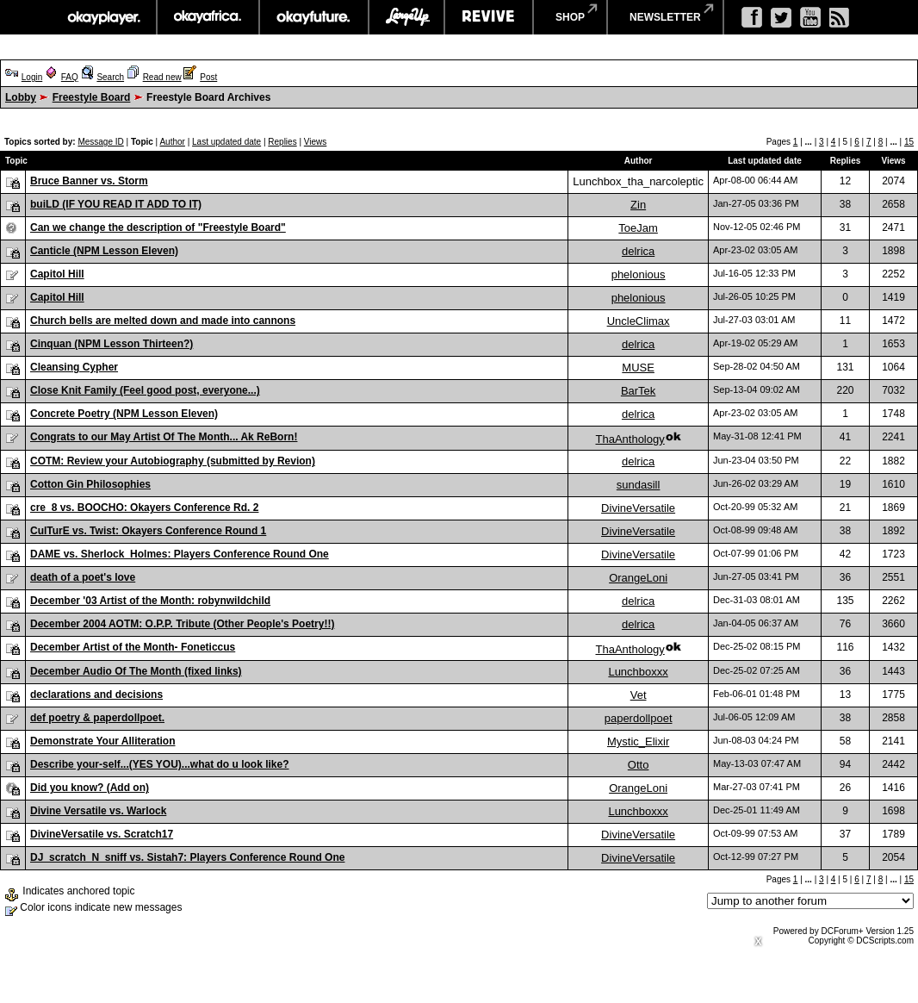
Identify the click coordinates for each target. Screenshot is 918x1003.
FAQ (69, 77)
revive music (488, 17)
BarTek (638, 390)
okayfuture (314, 17)
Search (110, 77)
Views (315, 141)
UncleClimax (638, 321)
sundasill (639, 484)
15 (909, 141)
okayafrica (208, 17)
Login (32, 77)
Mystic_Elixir (638, 741)
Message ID (100, 141)
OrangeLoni (638, 577)
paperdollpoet (639, 718)
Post (208, 77)
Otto (638, 764)
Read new (162, 77)
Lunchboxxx (637, 671)
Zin (638, 204)
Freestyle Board (92, 97)
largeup (406, 17)
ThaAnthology (629, 439)
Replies (282, 141)
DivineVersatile (638, 508)
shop (570, 17)
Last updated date (226, 141)
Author (171, 141)
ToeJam (638, 227)
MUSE (638, 367)
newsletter (665, 17)
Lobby (20, 97)
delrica (638, 251)
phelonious (638, 274)
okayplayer (103, 17)
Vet (638, 694)
